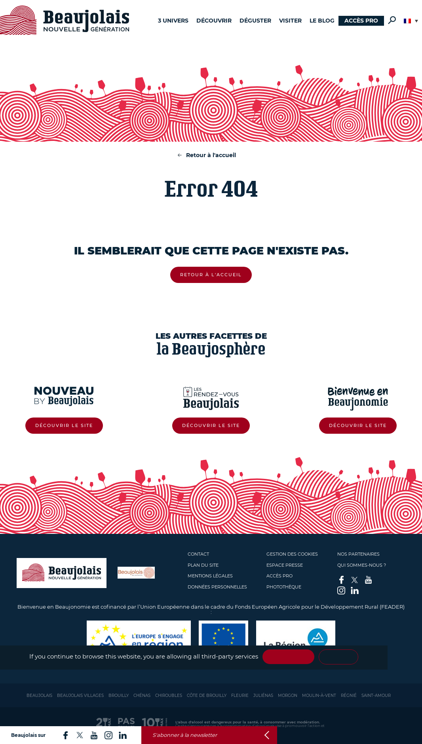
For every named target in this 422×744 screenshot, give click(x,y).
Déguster (255, 20)
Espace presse (284, 565)
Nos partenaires (358, 554)
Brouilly (118, 695)
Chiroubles (168, 695)
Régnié (349, 695)
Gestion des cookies (292, 554)
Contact (198, 554)
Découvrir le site (64, 425)
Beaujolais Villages (80, 695)
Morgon (287, 695)
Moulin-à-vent (319, 695)
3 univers (173, 20)
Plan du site (203, 565)
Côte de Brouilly (206, 695)
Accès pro (361, 20)
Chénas (141, 695)
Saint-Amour (376, 695)
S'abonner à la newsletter (184, 735)
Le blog (322, 20)
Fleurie (240, 695)
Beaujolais (39, 695)
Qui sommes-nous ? (361, 565)
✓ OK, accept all (288, 657)
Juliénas (263, 695)
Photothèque (283, 587)
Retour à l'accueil (211, 155)
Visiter (290, 20)
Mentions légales (210, 576)
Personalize (338, 657)
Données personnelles (217, 587)
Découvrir (214, 20)
